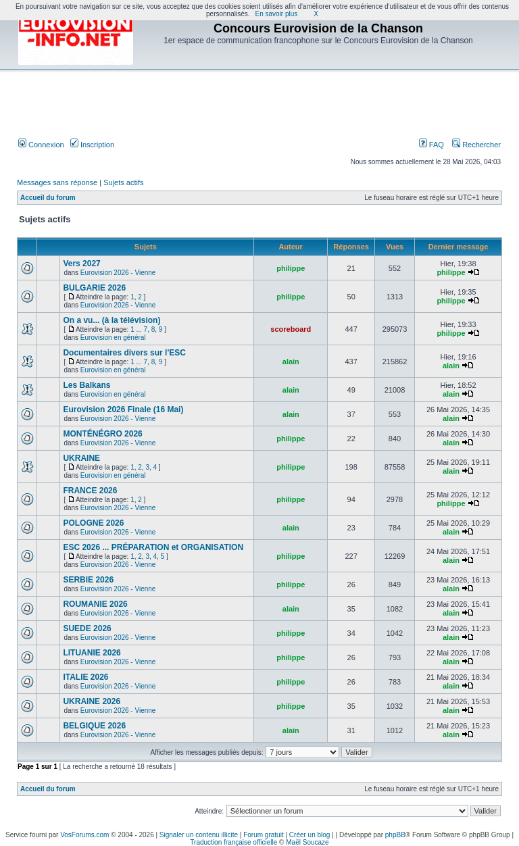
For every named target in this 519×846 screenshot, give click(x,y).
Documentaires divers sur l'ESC (124, 352)
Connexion (41, 145)
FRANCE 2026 (90, 490)
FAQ (431, 145)
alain (290, 361)
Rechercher (476, 145)
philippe (290, 268)
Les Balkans (86, 385)
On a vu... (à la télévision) (111, 320)
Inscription (92, 145)
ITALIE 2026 (85, 677)
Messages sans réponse (57, 182)
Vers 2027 (81, 263)
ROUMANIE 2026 (95, 604)
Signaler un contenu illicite (198, 835)
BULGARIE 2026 (94, 288)
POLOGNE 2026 (93, 523)
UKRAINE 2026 (91, 701)
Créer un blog (309, 835)
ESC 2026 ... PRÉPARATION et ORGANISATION (153, 547)
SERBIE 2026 (88, 579)
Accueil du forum (48, 197)
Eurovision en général (113, 337)
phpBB (395, 835)
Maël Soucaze (307, 842)
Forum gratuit (263, 835)
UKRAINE (81, 458)
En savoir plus (276, 14)
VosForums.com (84, 835)
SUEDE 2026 (87, 628)
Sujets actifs (123, 182)
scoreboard (290, 329)
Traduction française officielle (233, 842)
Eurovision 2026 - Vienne (118, 272)
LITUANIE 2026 (91, 652)
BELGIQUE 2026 (94, 725)
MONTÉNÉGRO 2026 (102, 434)
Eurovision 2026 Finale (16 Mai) (123, 409)
